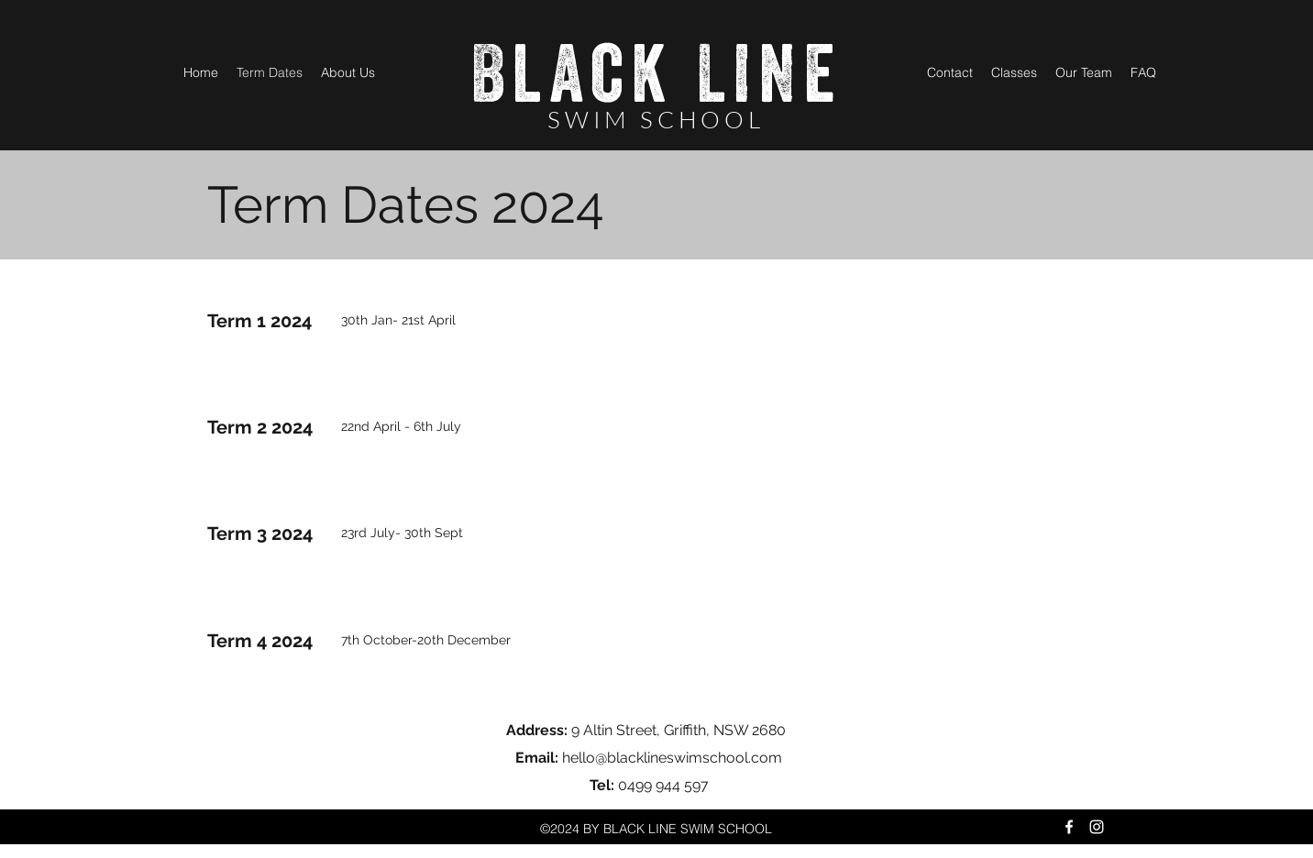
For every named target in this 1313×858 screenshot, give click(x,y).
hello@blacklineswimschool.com (672, 757)
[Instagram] (1096, 827)
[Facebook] (1069, 827)
